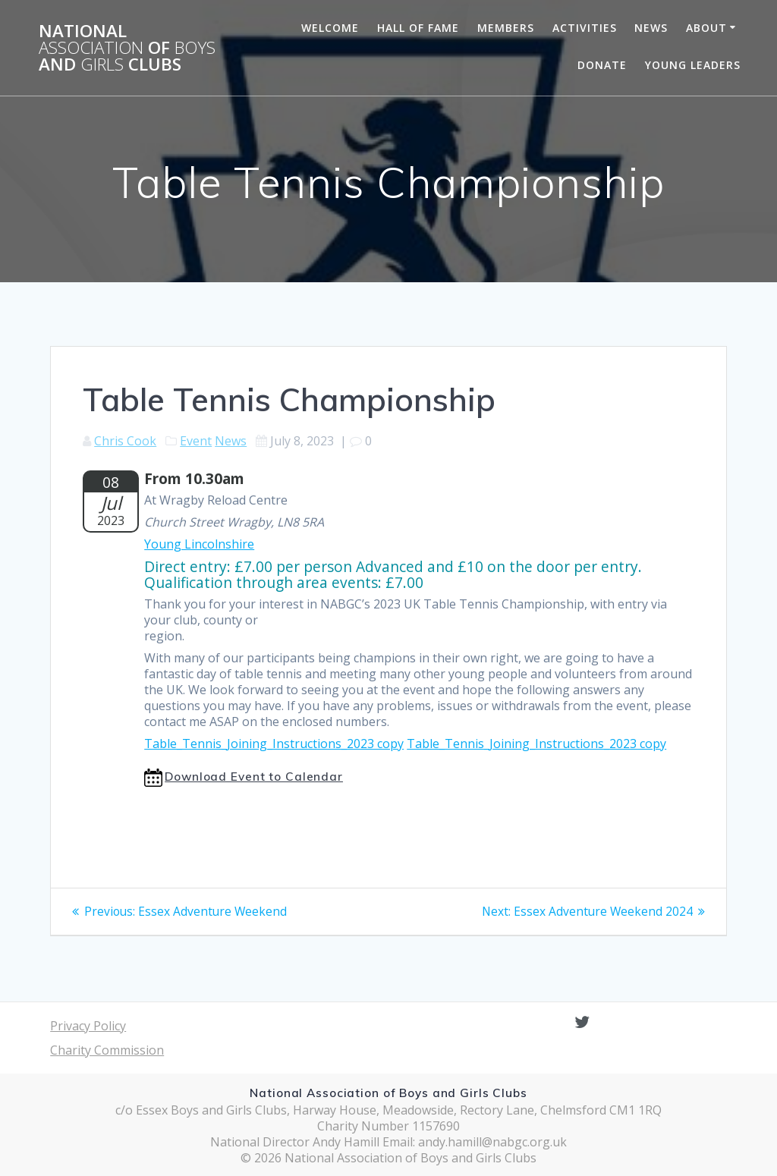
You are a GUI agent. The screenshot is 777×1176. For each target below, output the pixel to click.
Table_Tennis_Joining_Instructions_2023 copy (274, 743)
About (706, 27)
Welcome (330, 27)
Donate (602, 65)
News (651, 27)
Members (505, 27)
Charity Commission (107, 1050)
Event (196, 440)
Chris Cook (125, 440)
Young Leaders (693, 65)
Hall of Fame (418, 27)
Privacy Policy (88, 1025)
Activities (584, 27)
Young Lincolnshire (199, 544)
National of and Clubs (127, 48)
